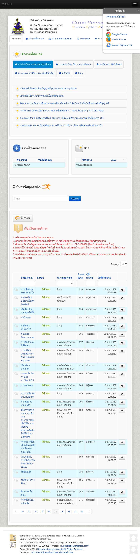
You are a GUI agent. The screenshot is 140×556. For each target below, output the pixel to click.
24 (55, 511)
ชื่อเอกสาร (22, 160)
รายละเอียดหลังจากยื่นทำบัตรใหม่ (27, 301)
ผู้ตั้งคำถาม (89, 276)
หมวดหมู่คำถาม (64, 278)
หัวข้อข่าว (87, 160)
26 (69, 511)
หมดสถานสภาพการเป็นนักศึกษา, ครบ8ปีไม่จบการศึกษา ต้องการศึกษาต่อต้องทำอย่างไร (59, 126)
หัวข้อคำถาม (27, 278)
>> (138, 11)
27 (75, 511)
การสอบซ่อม (27, 385)
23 (49, 511)
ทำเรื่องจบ (26, 317)
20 (29, 511)
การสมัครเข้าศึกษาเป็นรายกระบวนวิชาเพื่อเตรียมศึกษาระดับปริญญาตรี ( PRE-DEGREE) (59, 111)
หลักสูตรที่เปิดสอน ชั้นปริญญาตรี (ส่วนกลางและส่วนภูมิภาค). (46, 89)
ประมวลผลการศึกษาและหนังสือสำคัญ (34, 73)
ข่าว (98, 38)
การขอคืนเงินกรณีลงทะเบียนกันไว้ (27, 377)
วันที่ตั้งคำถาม (104, 278)
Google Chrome (116, 34)
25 (62, 511)
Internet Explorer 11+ (119, 45)
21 (35, 511)
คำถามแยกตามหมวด (60, 38)
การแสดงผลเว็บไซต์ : (116, 16)
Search (75, 198)
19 (22, 511)
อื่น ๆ (79, 73)
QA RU (7, 4)
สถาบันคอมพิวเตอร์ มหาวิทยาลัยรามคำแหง (52, 552)
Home (16, 38)
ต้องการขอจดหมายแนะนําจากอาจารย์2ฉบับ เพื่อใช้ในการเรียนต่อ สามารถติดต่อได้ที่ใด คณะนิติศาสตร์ (27, 423)
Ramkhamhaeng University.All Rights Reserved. (60, 549)
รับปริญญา (26, 471)
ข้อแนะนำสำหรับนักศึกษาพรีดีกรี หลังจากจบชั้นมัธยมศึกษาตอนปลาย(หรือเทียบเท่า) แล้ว (59, 118)
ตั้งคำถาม (23, 218)
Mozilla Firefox (116, 39)
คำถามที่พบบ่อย (34, 38)
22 (42, 511)
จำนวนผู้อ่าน (81, 276)
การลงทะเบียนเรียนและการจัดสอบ (73, 64)
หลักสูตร (64, 73)
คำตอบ (40, 278)
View (118, 160)
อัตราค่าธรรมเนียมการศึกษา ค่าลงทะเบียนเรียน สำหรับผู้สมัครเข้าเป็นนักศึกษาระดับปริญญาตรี (62, 104)
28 (82, 511)
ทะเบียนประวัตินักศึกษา (108, 64)
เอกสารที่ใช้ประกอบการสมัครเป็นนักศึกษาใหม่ (39, 96)
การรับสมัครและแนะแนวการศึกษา (33, 64)
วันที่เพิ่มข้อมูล (45, 160)
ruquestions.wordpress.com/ (75, 546)
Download (83, 38)
